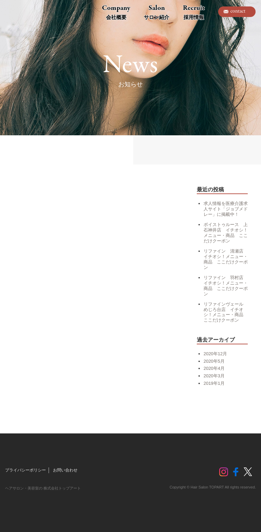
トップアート (20, 12)
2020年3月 (214, 375)
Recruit (194, 12)
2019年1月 (214, 383)
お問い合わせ (65, 470)
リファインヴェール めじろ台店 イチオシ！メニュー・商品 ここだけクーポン (226, 312)
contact (237, 11)
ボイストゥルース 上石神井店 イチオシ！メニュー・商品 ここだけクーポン (226, 232)
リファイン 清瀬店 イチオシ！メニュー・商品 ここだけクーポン (226, 259)
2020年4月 (214, 368)
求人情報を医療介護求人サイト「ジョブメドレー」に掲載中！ (226, 209)
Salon (156, 12)
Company (116, 12)
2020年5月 (214, 361)
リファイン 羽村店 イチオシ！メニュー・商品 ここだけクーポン (226, 285)
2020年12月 (215, 353)
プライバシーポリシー (25, 470)
